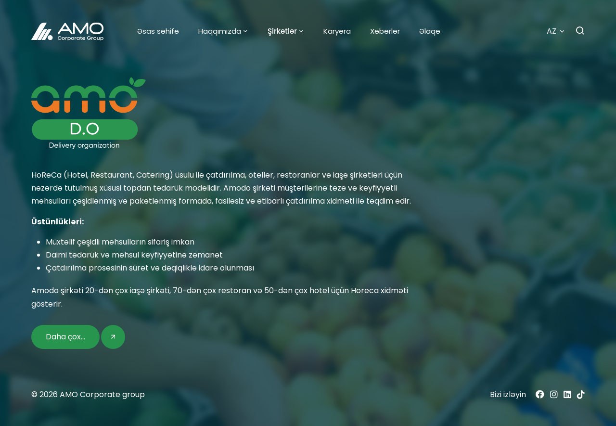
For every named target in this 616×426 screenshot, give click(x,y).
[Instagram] (554, 394)
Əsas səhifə (158, 31)
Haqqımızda (219, 31)
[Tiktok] (581, 394)
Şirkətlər (282, 31)
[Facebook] (540, 394)
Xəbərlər (385, 31)
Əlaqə (429, 31)
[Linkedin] (567, 394)
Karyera (337, 31)
